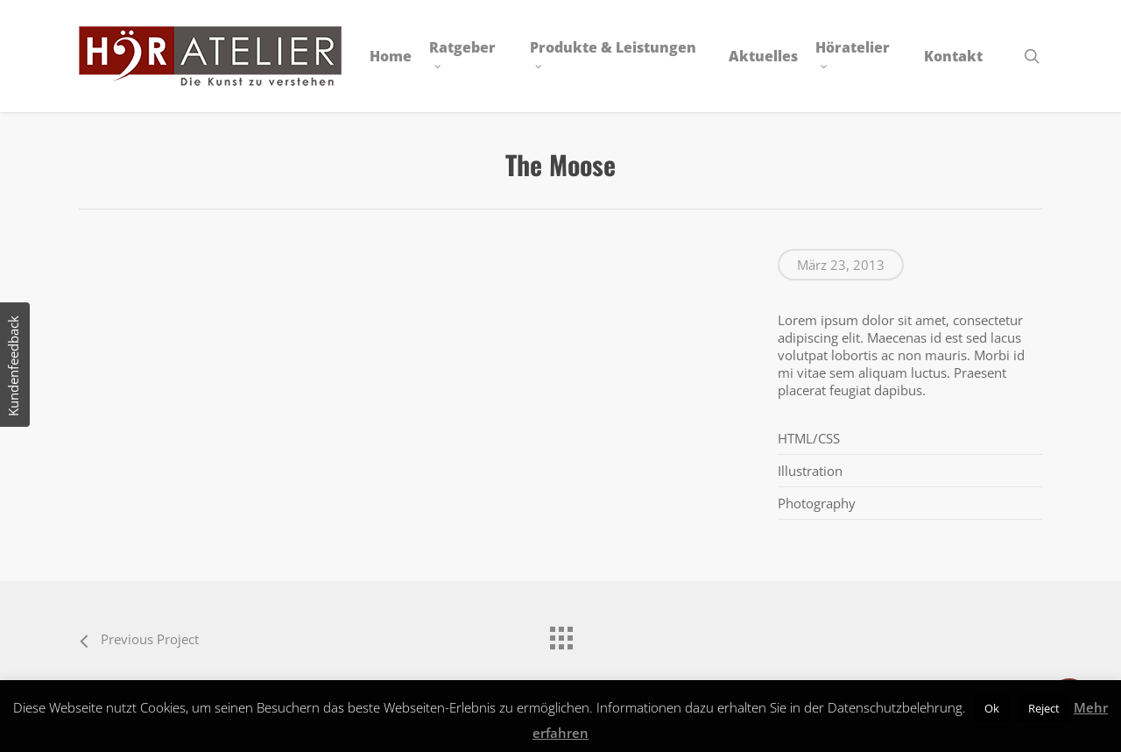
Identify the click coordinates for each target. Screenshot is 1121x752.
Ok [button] (991, 708)
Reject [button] (1044, 708)
